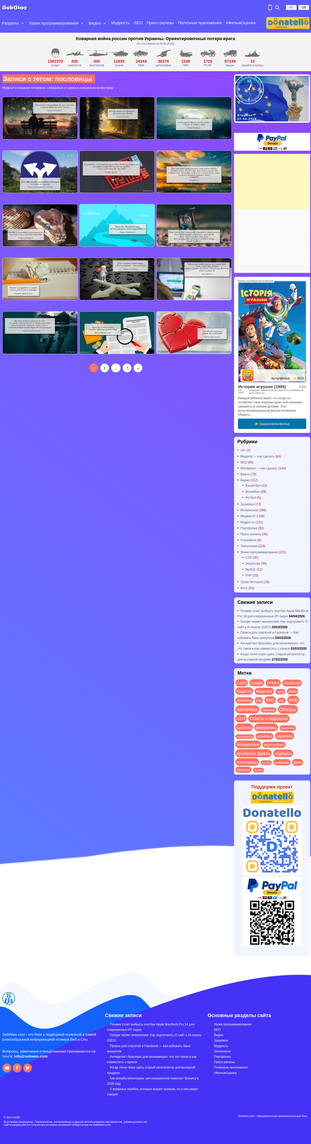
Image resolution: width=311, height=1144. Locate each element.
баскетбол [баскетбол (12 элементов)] (288, 728)
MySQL (250, 569)
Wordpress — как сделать (259, 468)
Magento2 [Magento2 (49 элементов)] (264, 691)
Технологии (248, 546)
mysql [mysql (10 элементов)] (280, 691)
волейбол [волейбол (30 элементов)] (264, 736)
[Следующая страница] (137, 367)
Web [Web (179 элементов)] (293, 700)
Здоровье (247, 504)
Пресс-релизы (160, 22)
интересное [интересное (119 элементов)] (248, 744)
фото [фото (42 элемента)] (297, 762)
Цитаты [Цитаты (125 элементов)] (244, 727)
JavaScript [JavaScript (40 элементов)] (292, 683)
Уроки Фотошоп (251, 582)
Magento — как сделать (257, 456)
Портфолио (248, 528)
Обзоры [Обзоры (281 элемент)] (288, 709)
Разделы (10, 23)
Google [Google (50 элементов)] (257, 682)
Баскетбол (253, 485)
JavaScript (252, 563)
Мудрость (120, 22)
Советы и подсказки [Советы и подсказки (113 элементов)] (269, 718)
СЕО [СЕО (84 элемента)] (241, 718)
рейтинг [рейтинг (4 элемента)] (266, 762)
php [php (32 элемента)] (259, 700)
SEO (138, 22)
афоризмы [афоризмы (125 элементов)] (266, 727)
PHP (248, 575)
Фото (244, 588)
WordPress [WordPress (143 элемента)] (247, 709)
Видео (95, 23)
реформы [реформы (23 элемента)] (282, 762)
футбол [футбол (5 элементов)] (258, 770)
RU (291, 7)
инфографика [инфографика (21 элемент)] (274, 745)
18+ (243, 450)
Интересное (249, 510)
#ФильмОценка (241, 22)
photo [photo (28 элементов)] (292, 691)
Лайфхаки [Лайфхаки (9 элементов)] (268, 710)
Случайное (248, 540)
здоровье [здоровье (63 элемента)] (284, 735)
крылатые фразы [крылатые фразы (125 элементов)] (253, 753)
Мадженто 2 (249, 516)
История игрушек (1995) (262, 386)
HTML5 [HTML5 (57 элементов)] (273, 682)
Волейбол (252, 491)
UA (303, 7)
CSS (248, 557)
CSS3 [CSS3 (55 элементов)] (242, 682)
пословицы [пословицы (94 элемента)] (247, 762)
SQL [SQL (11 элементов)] (281, 700)
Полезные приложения (200, 22)
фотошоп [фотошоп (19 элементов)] (243, 770)
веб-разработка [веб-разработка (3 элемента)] (245, 736)
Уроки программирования (54, 23)
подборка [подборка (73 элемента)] (283, 753)
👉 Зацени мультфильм (272, 424)
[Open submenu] (22, 23)
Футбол (250, 497)
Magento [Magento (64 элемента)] (244, 691)
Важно (245, 474)
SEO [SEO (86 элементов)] (270, 699)
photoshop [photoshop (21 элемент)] (244, 700)
